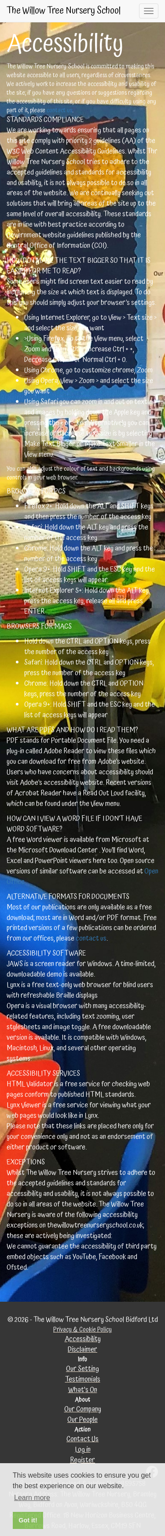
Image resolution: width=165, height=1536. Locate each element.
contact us (59, 110)
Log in (83, 1450)
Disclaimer (82, 1350)
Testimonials (82, 1380)
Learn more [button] (32, 1497)
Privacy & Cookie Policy (82, 1330)
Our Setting (82, 1369)
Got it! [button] (27, 1520)
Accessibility (83, 1339)
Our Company (82, 1409)
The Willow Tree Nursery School (64, 10)
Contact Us (82, 1439)
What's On (82, 1390)
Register (82, 1460)
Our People (82, 1420)
